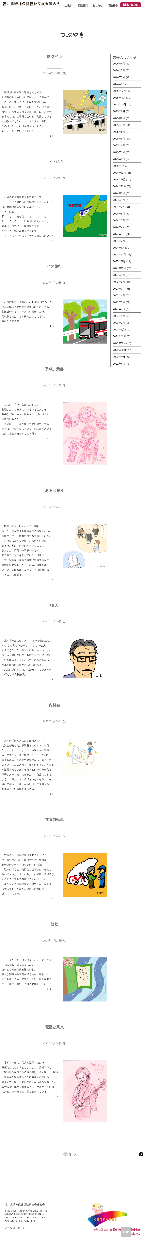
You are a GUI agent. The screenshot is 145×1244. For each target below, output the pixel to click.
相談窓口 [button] (83, 5)
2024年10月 (119, 186)
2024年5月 (119, 220)
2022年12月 (119, 336)
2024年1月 (119, 247)
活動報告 (113, 5)
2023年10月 (119, 268)
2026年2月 (119, 77)
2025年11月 (119, 97)
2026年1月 (119, 84)
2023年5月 (119, 302)
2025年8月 (119, 118)
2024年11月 (119, 179)
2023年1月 (119, 329)
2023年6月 (119, 295)
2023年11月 (119, 261)
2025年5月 (119, 138)
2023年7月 (119, 288)
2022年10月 (119, 350)
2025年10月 (119, 104)
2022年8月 (119, 363)
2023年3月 (119, 316)
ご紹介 (68, 5)
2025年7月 (119, 125)
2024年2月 (119, 241)
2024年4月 (119, 227)
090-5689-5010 (27, 1221)
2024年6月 (119, 213)
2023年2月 (119, 322)
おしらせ (98, 5)
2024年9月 (119, 193)
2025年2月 (119, 159)
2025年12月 (119, 90)
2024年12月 (119, 172)
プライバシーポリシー (16, 1227)
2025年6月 (119, 131)
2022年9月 (119, 356)
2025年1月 (119, 166)
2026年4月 (119, 63)
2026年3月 (119, 70)
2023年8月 (119, 281)
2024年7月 (119, 206)
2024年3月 (119, 234)
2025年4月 (119, 145)
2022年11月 (119, 343)
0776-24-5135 (15, 1217)
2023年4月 (119, 309)
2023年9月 (119, 275)
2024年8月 (119, 200)
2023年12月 (119, 254)
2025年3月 (119, 152)
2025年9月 (119, 111)
